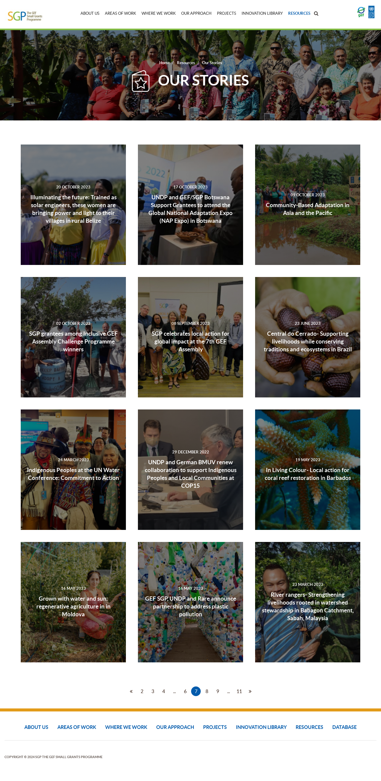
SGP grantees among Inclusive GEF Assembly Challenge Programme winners (73, 341)
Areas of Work (120, 13)
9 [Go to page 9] (217, 691)
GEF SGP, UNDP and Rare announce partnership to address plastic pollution (190, 606)
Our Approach (196, 13)
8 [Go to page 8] (207, 691)
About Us (90, 13)
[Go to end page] (261, 691)
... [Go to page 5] (174, 691)
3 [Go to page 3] (152, 691)
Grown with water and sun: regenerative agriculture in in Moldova (73, 606)
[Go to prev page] (131, 691)
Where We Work (159, 13)
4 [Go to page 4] (163, 691)
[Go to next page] (250, 691)
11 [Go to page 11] (239, 691)
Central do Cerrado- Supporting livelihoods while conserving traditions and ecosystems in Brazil (308, 341)
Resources (299, 13)
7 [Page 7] (196, 691)
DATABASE (344, 727)
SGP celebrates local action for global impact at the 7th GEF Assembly (191, 341)
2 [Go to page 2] (142, 691)
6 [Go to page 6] (185, 691)
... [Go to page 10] (228, 691)
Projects (226, 13)
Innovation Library (262, 13)
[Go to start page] (120, 691)
